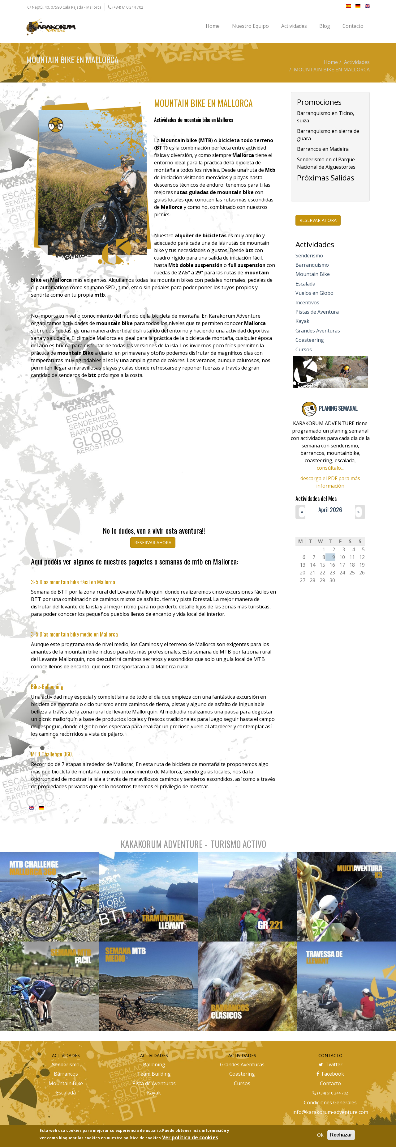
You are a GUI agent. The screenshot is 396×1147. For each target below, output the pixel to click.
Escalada (305, 283)
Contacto (330, 1083)
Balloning (154, 1064)
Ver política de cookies (190, 1137)
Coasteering (309, 339)
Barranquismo (312, 264)
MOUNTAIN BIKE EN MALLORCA (332, 69)
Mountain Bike (312, 274)
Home (331, 62)
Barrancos (66, 1073)
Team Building (154, 1073)
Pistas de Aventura (317, 311)
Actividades (357, 62)
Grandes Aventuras (317, 330)
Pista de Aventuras (154, 1083)
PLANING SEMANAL (338, 408)
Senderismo (309, 255)
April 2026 (330, 509)
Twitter (330, 1064)
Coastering (242, 1073)
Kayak (302, 321)
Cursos (303, 349)
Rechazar (341, 1134)
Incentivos (307, 302)
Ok (320, 1135)
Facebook (330, 1073)
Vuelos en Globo (314, 293)
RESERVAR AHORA (152, 542)
